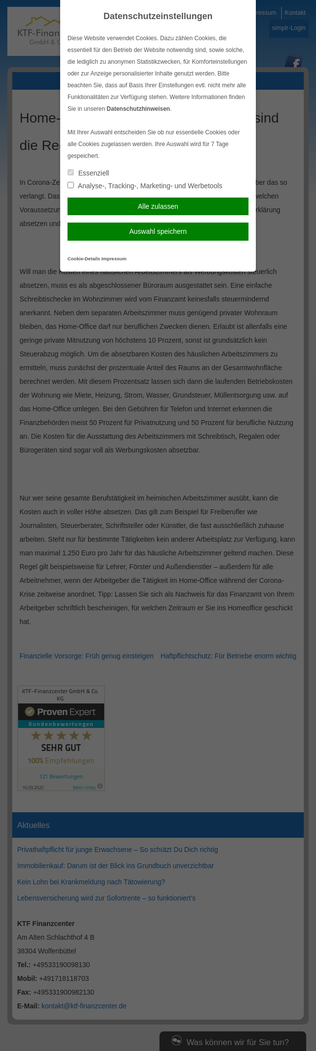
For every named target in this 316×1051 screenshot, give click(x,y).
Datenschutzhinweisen (138, 108)
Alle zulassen (158, 206)
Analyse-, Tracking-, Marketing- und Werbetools (145, 186)
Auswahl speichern (158, 231)
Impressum (113, 258)
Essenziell (88, 173)
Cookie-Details (84, 258)
